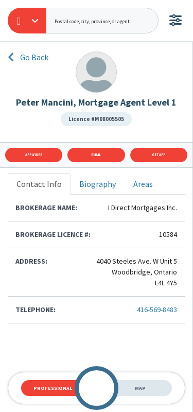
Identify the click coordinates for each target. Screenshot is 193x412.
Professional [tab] (52, 388)
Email (96, 154)
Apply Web (33, 154)
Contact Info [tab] (39, 184)
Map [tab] (140, 388)
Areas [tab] (143, 184)
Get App (158, 154)
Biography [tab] (97, 184)
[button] (27, 20)
